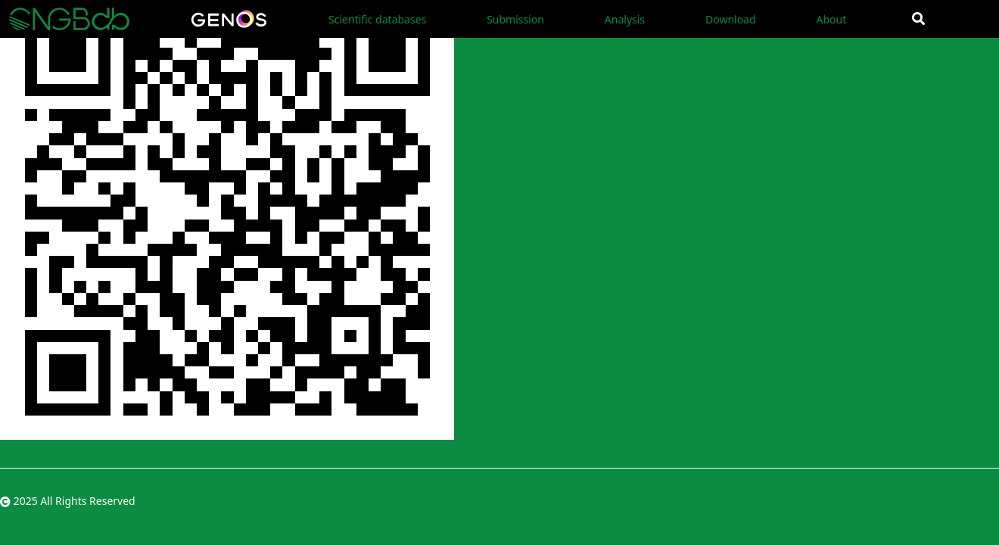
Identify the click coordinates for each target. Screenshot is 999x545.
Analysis (625, 19)
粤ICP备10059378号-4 (945, 501)
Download (730, 19)
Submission (515, 19)
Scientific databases (377, 19)
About (831, 19)
